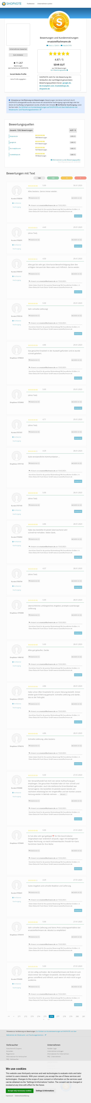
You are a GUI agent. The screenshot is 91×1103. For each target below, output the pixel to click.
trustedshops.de (15, 154)
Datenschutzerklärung (22, 1096)
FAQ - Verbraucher (12, 1059)
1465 (39, 178)
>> (49, 1019)
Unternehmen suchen (44, 4)
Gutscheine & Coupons (14, 1048)
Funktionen (30, 4)
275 (45, 1016)
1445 (53, 178)
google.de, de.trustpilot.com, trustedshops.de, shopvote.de (55, 86)
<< (9, 1016)
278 (64, 1016)
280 (77, 1016)
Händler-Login (52, 1048)
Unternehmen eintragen (55, 1051)
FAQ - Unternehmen (54, 1057)
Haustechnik (66, 45)
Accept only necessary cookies (20, 1091)
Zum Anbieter (18, 55)
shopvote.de (14, 136)
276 (51, 1016)
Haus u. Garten (53, 45)
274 (38, 1016)
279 (70, 1016)
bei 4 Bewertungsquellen (59, 70)
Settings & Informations (45, 1091)
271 (19, 1016)
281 (83, 1016)
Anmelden (9, 1051)
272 (25, 1016)
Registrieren (10, 1054)
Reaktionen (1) (34, 198)
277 (57, 1016)
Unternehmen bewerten (18, 49)
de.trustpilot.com (15, 148)
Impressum (9, 1096)
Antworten (78, 216)
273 (32, 1016)
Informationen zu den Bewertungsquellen (65, 160)
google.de (13, 142)
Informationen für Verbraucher (16, 1057)
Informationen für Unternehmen (58, 1054)
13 (67, 178)
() (77, 198)
